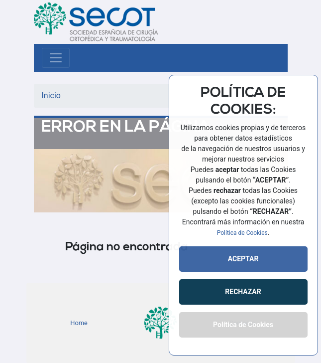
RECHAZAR (243, 292)
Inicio (51, 95)
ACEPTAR (243, 259)
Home (78, 323)
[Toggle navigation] (56, 58)
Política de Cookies (242, 232)
